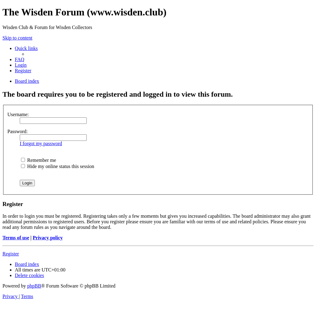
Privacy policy (48, 237)
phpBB (34, 285)
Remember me (38, 160)
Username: (18, 114)
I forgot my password (41, 143)
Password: (17, 131)
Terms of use (15, 237)
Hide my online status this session (57, 166)
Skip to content (17, 37)
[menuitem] (19, 59)
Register (10, 253)
